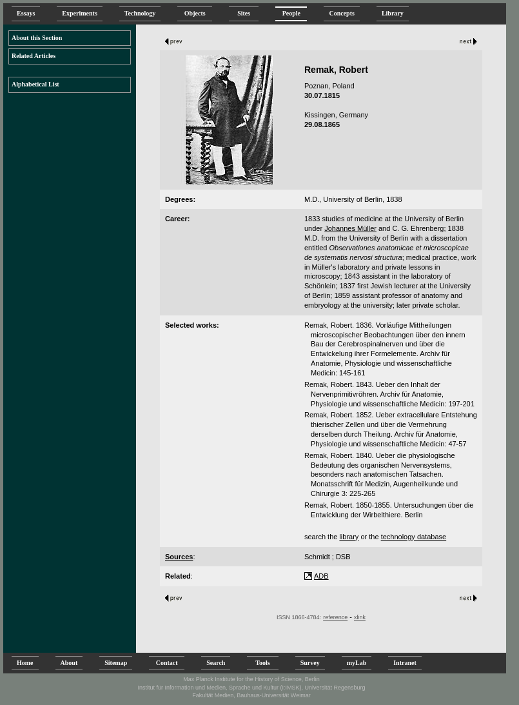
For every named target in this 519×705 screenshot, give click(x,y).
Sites (243, 13)
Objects (194, 13)
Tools (262, 662)
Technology (140, 13)
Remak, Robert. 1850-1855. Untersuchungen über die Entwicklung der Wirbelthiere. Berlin (388, 510)
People (291, 13)
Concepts (341, 13)
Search (215, 662)
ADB (321, 576)
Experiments (79, 13)
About (69, 662)
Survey (310, 662)
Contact (166, 662)
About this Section (37, 37)
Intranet (404, 662)
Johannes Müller (350, 228)
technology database (414, 537)
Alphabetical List (35, 84)
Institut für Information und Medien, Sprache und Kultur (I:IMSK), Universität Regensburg (251, 687)
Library (393, 13)
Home (25, 662)
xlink (360, 617)
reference (335, 617)
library (348, 537)
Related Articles (33, 55)
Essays (26, 13)
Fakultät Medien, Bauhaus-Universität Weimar (251, 695)
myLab (357, 662)
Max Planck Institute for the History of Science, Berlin (251, 679)
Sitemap (115, 662)
